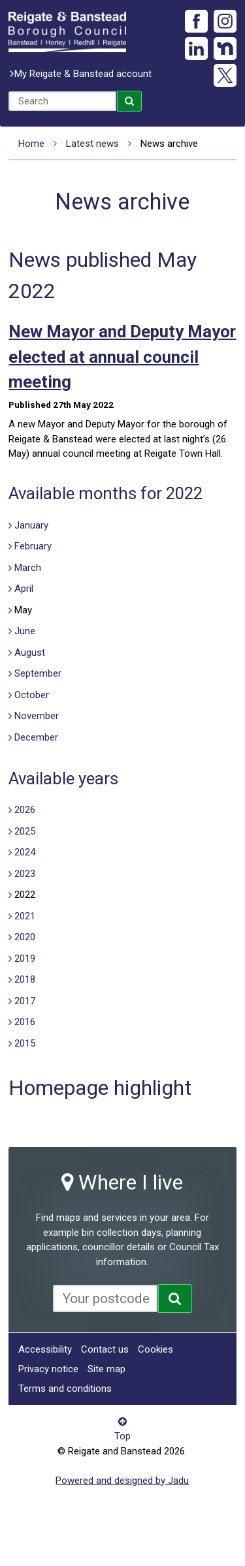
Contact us (105, 1349)
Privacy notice (48, 1369)
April (23, 588)
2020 (24, 937)
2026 (24, 810)
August (29, 652)
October (31, 695)
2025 (24, 831)
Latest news (92, 143)
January (31, 525)
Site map (106, 1369)
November (36, 716)
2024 (24, 852)
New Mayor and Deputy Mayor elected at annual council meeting (122, 357)
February (33, 546)
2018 (24, 979)
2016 (24, 1022)
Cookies (155, 1349)
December (36, 737)
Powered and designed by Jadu (122, 1480)
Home (31, 143)
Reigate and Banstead (67, 32)
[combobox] (62, 101)
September (37, 673)
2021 (24, 916)
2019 (24, 958)
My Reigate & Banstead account (83, 74)
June (24, 631)
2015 (24, 1043)
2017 (24, 1001)
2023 (24, 874)
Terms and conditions (65, 1388)
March (27, 568)
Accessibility (45, 1349)
